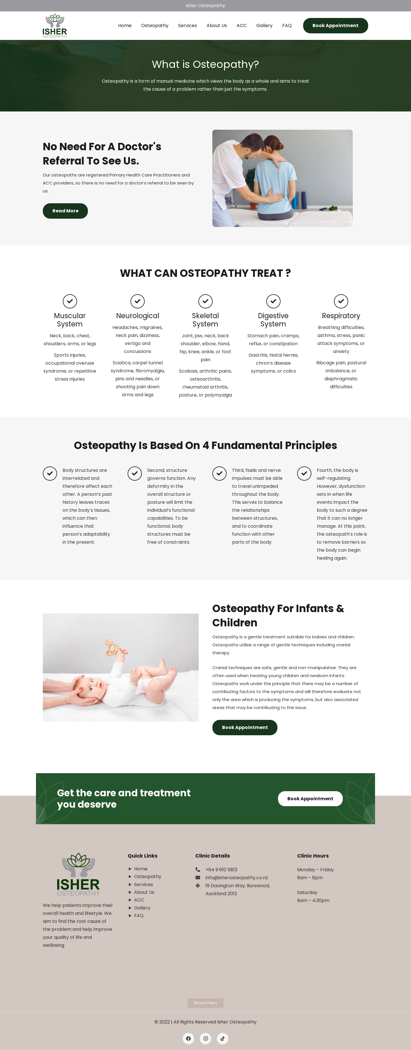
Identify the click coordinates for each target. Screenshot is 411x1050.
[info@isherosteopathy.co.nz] (200, 878)
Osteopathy (147, 876)
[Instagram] (205, 1038)
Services (143, 884)
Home (141, 869)
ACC (139, 900)
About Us (144, 892)
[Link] (55, 26)
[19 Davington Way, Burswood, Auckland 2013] (200, 886)
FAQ (139, 915)
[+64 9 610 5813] (200, 870)
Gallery (142, 908)
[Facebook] (188, 1038)
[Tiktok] (222, 1038)
